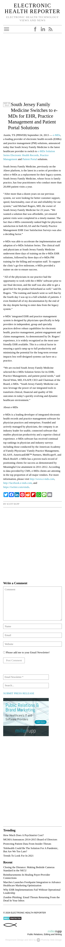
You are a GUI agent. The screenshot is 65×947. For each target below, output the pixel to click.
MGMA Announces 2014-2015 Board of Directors (30, 839)
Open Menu (6, 29)
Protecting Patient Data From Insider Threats (27, 843)
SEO (31, 940)
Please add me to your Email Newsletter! (26, 652)
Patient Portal (29, 159)
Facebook (35, 29)
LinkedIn (42, 29)
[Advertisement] (32, 69)
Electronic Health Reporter (32, 8)
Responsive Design (14, 940)
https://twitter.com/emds (16, 487)
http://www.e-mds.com (42, 478)
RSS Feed (50, 29)
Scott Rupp (13, 504)
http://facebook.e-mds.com (17, 482)
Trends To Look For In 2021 (18, 855)
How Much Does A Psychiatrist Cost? (23, 835)
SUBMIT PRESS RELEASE (18, 693)
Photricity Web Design (51, 940)
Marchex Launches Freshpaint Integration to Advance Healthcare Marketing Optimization (32, 884)
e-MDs (56, 135)
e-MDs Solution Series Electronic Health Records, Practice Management (29, 155)
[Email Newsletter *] (26, 677)
